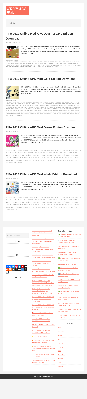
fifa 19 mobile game (45, 69)
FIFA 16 (39, 114)
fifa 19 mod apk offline (53, 117)
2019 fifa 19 (16, 67)
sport (46, 72)
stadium (51, 72)
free (48, 70)
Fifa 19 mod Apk (42, 117)
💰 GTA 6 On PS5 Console (39, 357)
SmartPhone (61, 375)
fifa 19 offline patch (43, 172)
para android (25, 72)
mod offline (12, 72)
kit (75, 70)
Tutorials (60, 379)
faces (50, 67)
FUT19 (74, 122)
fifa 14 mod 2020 (23, 114)
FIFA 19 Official (55, 69)
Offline (18, 72)
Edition (46, 67)
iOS (59, 359)
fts (51, 70)
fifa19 (30, 70)
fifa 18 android (54, 114)
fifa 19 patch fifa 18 (29, 121)
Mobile (79, 70)
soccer (34, 72)
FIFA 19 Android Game (17, 69)
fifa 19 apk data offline (38, 116)
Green (19, 124)
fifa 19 (73, 67)
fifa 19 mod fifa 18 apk (46, 171)
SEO (59, 371)
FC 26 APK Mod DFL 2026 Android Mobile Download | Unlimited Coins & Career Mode (42, 253)
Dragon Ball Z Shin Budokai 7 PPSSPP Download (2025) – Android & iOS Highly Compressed (43, 327)
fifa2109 (64, 122)
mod (7, 72)
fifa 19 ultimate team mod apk (46, 174)
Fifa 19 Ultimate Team (50, 121)
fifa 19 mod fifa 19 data (36, 119)
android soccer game (31, 112)
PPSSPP (60, 367)
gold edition (63, 70)
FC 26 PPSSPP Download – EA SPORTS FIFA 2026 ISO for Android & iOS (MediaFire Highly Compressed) (43, 303)
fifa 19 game (67, 116)
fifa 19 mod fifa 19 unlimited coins (53, 119)
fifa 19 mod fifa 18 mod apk (22, 119)
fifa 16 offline (67, 67)
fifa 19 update (15, 70)
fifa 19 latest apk (41, 169)
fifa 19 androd (67, 114)
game (54, 70)
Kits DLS (60, 363)
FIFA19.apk (43, 70)
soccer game (40, 72)
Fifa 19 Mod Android (32, 117)
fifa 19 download (34, 69)
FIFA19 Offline (36, 70)
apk (26, 67)
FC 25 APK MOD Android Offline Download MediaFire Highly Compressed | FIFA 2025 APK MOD (42, 311)
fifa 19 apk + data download (23, 116)
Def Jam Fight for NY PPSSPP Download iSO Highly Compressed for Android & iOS (42, 269)
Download (36, 67)
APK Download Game (15, 13)
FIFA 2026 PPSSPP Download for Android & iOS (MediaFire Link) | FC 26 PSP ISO (43, 283)
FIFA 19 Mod (23, 117)
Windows (60, 386)
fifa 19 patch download (67, 69)
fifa (53, 67)
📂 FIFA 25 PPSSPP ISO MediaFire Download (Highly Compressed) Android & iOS (43, 369)
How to (60, 356)
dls (31, 67)
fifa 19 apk (26, 69)
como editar (44, 112)
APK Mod (15, 66)
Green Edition (25, 124)
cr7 (29, 67)
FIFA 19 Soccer (39, 121)
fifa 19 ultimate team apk (63, 121)
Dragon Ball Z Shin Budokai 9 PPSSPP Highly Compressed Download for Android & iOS (43, 319)
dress (41, 67)
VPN (59, 383)
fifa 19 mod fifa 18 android (68, 117)
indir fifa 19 (71, 70)
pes (30, 72)
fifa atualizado (23, 70)
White (17, 229)
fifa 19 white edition (28, 122)
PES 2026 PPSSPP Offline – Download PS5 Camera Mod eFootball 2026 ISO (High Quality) (43, 261)
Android (22, 67)
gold (57, 70)
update (56, 72)
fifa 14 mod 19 (59, 67)
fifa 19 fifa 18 (59, 116)
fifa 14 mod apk (32, 114)
